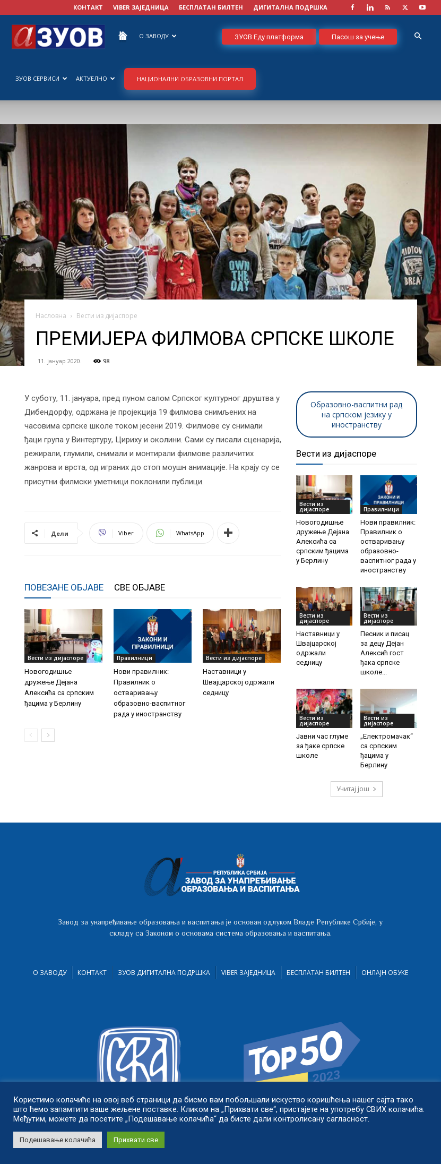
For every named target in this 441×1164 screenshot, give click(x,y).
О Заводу (158, 36)
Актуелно (95, 78)
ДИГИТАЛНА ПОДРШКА (290, 7)
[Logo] (58, 36)
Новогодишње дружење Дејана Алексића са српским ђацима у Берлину (322, 541)
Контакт (92, 972)
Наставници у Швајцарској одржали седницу (238, 682)
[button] (417, 36)
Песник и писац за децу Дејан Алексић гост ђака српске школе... (384, 653)
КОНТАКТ (88, 7)
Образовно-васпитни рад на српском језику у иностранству (356, 414)
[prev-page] (31, 735)
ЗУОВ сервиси (41, 78)
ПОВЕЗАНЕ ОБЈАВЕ (63, 587)
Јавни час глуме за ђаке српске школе (322, 745)
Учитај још (356, 788)
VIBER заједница (141, 7)
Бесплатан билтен (318, 972)
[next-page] (48, 735)
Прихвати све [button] (136, 1140)
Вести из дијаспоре (55, 658)
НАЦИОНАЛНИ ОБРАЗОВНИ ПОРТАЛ (190, 79)
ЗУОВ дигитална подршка (164, 972)
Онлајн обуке (384, 972)
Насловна (51, 315)
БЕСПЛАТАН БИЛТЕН (211, 7)
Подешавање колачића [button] (58, 1140)
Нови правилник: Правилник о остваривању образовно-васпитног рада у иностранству (149, 692)
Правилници (134, 658)
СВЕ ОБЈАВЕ (139, 587)
